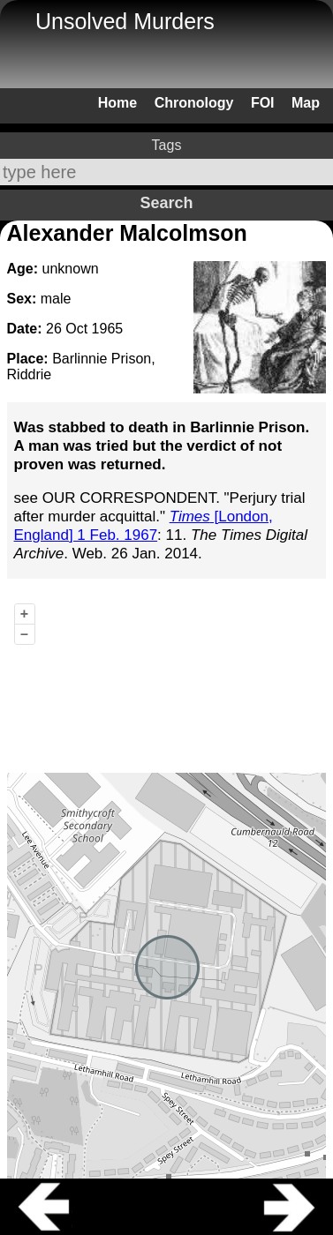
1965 (108, 328)
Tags (167, 145)
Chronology (194, 102)
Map (305, 102)
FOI (263, 102)
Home (117, 102)
